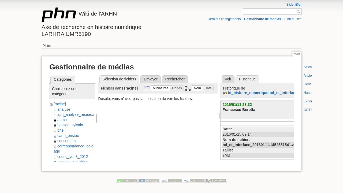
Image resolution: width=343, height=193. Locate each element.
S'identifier (293, 4)
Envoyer (151, 79)
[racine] (60, 104)
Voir (228, 79)
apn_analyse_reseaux (75, 114)
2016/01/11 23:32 (237, 104)
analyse (63, 109)
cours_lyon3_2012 (72, 156)
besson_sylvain (70, 125)
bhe (60, 130)
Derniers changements (224, 19)
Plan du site (292, 19)
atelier (62, 120)
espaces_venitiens (72, 162)
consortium (66, 141)
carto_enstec (68, 135)
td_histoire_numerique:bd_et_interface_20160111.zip (275, 93)
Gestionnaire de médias (262, 19)
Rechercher (175, 79)
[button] (160, 88)
